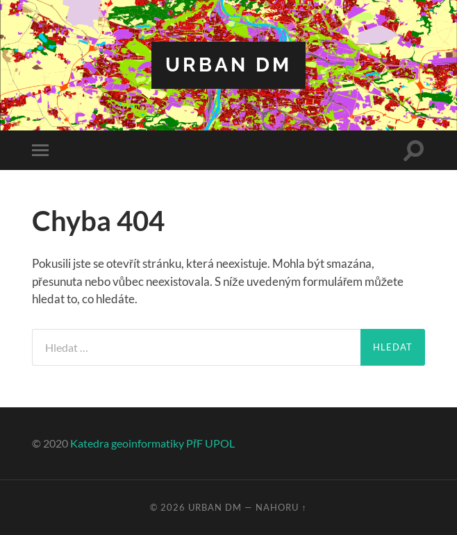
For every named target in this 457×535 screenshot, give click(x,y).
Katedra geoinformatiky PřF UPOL (152, 443)
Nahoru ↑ (281, 507)
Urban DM (228, 64)
